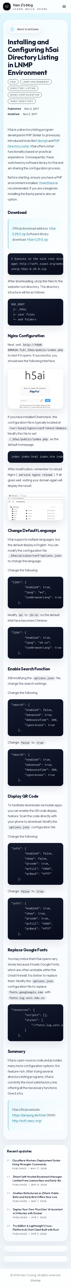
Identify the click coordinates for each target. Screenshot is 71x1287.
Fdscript (42, 141)
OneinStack (47, 183)
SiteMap (35, 1280)
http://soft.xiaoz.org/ (27, 1121)
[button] (64, 6)
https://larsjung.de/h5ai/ (29, 1115)
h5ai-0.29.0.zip (37, 239)
